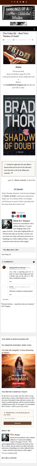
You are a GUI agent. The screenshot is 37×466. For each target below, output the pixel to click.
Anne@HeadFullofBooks (17, 267)
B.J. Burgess (16, 435)
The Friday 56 (7, 42)
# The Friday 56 (20, 213)
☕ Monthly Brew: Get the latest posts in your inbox (17, 414)
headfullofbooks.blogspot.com (16, 85)
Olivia (11, 287)
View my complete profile (9, 453)
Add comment (5, 299)
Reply (10, 281)
